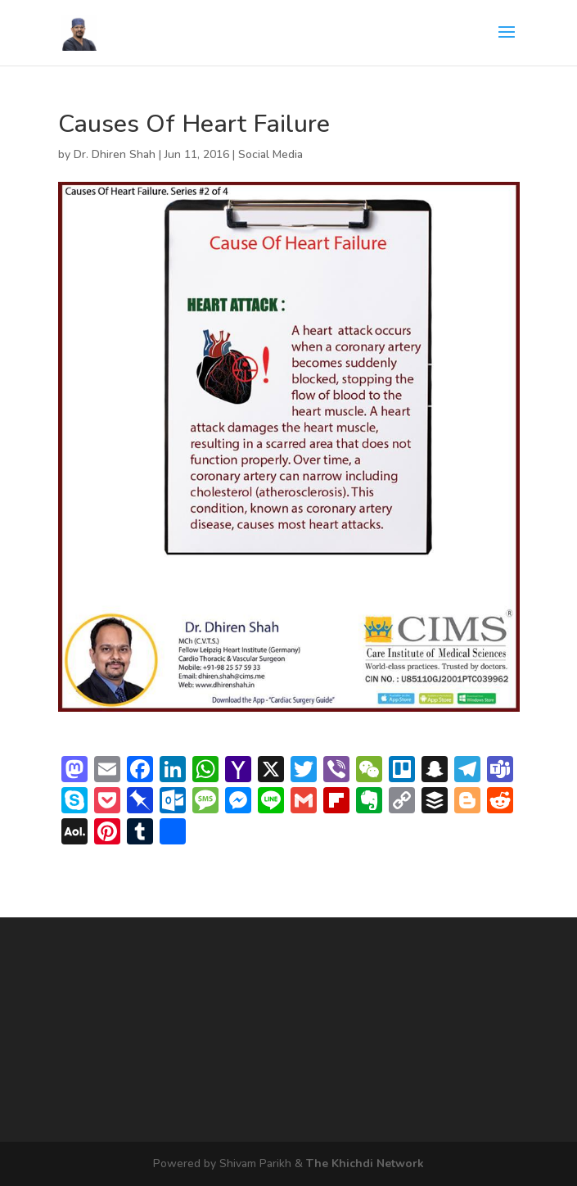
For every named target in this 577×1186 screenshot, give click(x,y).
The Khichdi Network (365, 1163)
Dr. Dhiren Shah (115, 154)
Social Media (270, 154)
